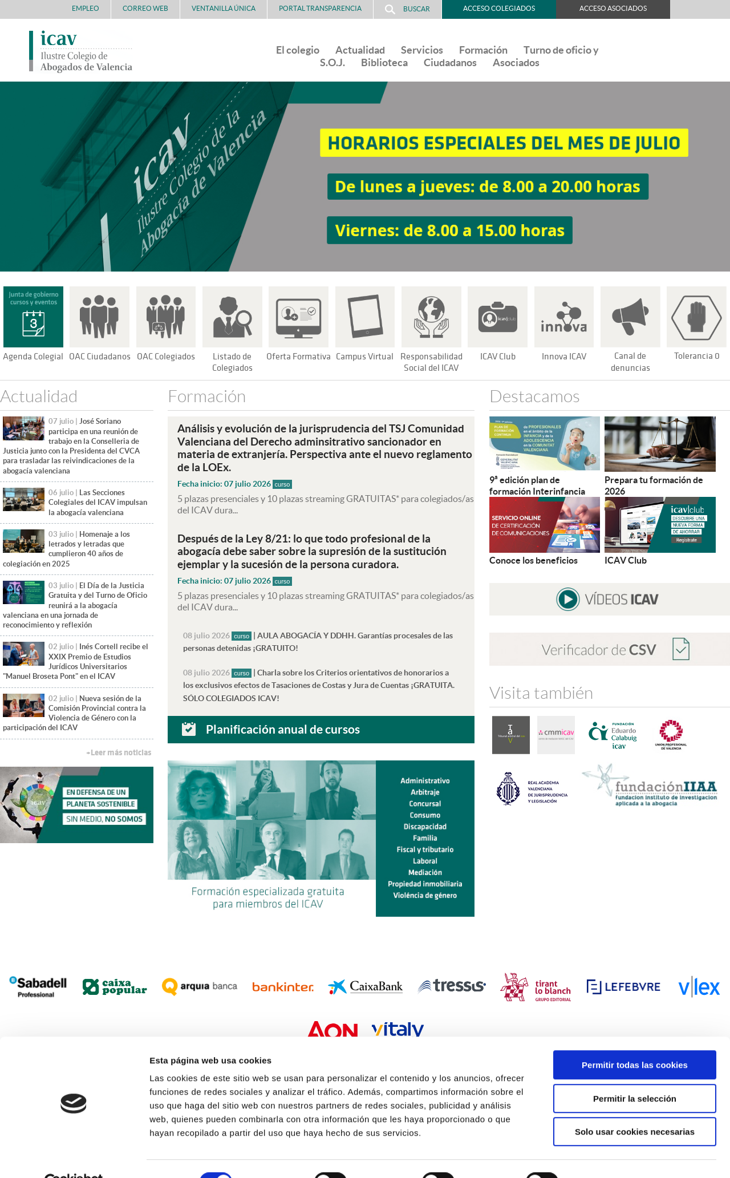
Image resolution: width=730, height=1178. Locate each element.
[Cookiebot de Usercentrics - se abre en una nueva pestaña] (74, 1155)
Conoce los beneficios (533, 560)
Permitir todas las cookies (635, 1038)
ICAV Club (497, 356)
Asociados (516, 62)
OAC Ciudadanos (100, 356)
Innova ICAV (564, 356)
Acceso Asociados (613, 8)
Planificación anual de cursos (283, 726)
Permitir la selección (634, 1072)
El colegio (297, 50)
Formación (483, 50)
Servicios (422, 50)
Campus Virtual (365, 356)
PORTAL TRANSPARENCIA (320, 8)
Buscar (407, 9)
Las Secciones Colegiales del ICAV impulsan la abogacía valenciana (97, 502)
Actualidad (360, 50)
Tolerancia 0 (696, 356)
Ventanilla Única (224, 8)
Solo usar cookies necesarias (635, 1105)
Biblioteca (384, 62)
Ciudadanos (450, 62)
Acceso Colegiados (499, 8)
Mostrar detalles (612, 1155)
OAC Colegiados (166, 356)
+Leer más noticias (118, 753)
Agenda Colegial (33, 356)
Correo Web (145, 8)
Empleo (85, 8)
